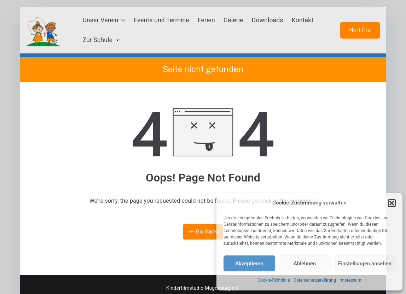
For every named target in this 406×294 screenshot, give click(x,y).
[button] (391, 203)
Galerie (233, 20)
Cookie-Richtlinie (273, 280)
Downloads (267, 20)
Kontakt (303, 20)
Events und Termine (161, 20)
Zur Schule (101, 40)
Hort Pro (360, 30)
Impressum (350, 280)
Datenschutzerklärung (315, 280)
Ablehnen (305, 263)
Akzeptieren (249, 263)
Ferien (206, 20)
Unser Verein (103, 20)
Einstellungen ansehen (365, 263)
